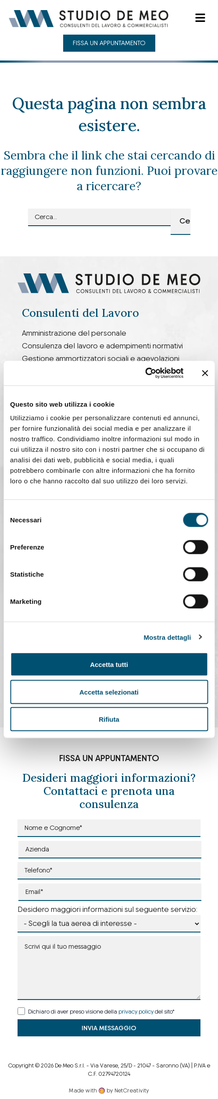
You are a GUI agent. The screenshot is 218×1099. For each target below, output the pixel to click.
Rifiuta (109, 719)
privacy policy (136, 1011)
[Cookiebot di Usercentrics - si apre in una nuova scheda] (145, 373)
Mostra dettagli (167, 637)
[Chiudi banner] (205, 373)
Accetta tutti (109, 664)
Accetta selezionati (109, 691)
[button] (200, 18)
